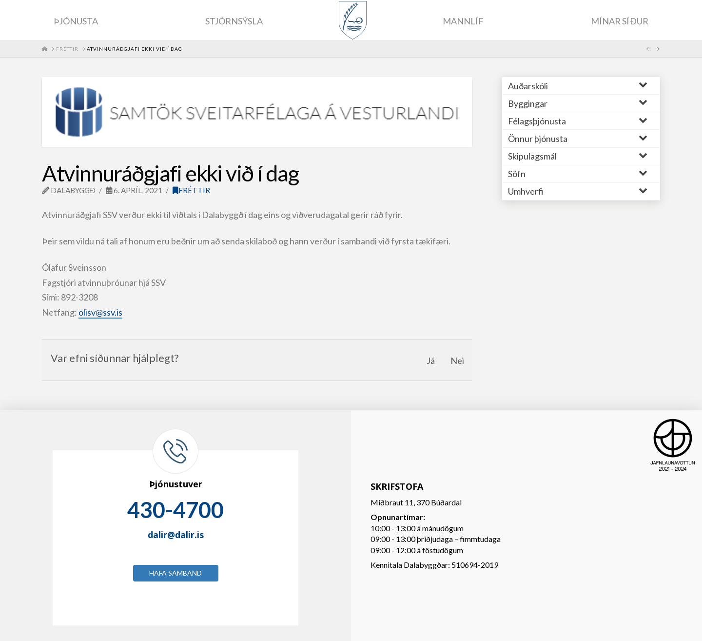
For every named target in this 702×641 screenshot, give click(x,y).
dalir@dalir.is (176, 535)
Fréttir (191, 190)
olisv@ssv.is (100, 312)
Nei (457, 360)
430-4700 (175, 510)
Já (431, 360)
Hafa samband (175, 573)
